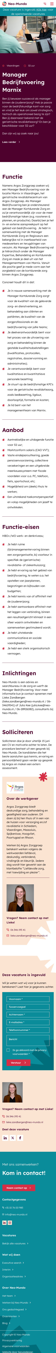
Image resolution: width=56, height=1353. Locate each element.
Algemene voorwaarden (15, 1346)
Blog (4, 1323)
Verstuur (18, 1062)
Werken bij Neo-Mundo (15, 1302)
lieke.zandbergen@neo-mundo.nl (27, 935)
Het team (7, 1295)
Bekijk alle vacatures (14, 1243)
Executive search (11, 1262)
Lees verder (11, 141)
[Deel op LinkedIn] (5, 1138)
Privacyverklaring (12, 1340)
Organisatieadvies (12, 1276)
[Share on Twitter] (13, 1138)
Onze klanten (9, 1316)
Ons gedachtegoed (13, 1309)
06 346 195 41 (16, 929)
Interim (6, 1269)
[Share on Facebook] (20, 1138)
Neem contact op (19, 1187)
